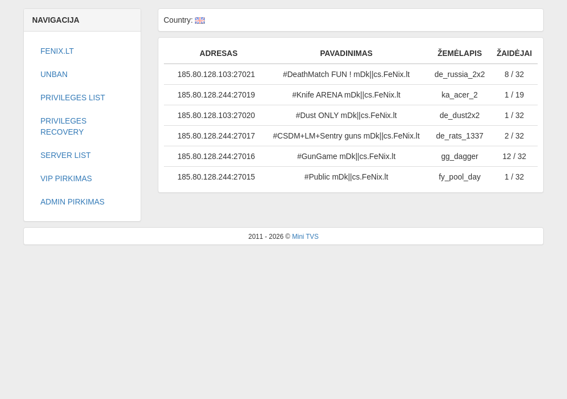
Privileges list (72, 97)
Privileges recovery (63, 126)
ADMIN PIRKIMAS (72, 201)
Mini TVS (305, 237)
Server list (65, 155)
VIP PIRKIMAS (66, 178)
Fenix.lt (57, 51)
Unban (54, 74)
